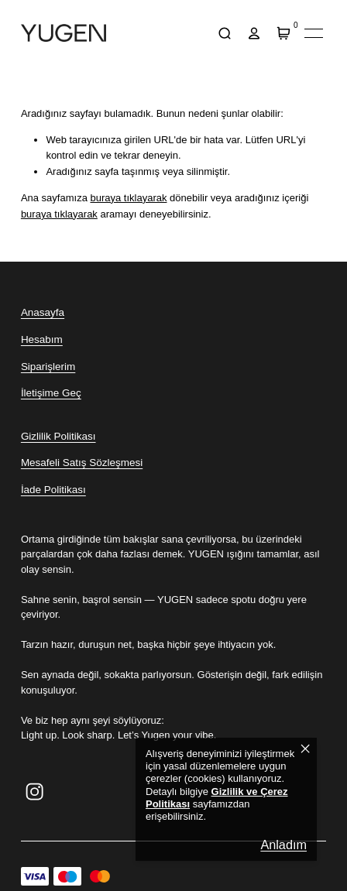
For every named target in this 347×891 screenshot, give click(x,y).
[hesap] (254, 33)
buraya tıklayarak (128, 198)
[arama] (225, 33)
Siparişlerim (48, 366)
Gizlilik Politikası (58, 436)
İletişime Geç (51, 393)
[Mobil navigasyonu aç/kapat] (313, 33)
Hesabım (42, 339)
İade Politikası (53, 489)
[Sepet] (284, 33)
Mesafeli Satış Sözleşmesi (82, 462)
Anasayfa (42, 312)
